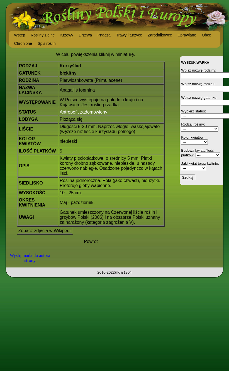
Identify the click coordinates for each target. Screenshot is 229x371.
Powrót (91, 241)
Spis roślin (47, 43)
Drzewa (85, 35)
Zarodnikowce (160, 35)
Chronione (23, 43)
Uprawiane (186, 35)
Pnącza (104, 35)
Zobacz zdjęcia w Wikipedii (45, 230)
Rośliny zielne (43, 35)
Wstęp (19, 35)
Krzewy (66, 35)
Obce (206, 35)
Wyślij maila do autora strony (30, 258)
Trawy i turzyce (129, 35)
